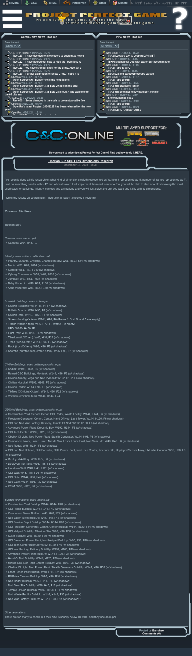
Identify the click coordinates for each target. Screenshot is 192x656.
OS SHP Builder (18, 53)
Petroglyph (74, 3)
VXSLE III (15, 97)
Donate (120, 3)
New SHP (110, 59)
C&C (31, 3)
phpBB (124, 649)
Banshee (158, 630)
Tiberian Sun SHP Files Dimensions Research (80, 161)
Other (99, 3)
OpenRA (14, 77)
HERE (138, 152)
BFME (49, 3)
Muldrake (74, 649)
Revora (10, 3)
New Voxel (110, 53)
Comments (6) (151, 633)
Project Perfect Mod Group (93, 651)
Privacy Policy (122, 654)
